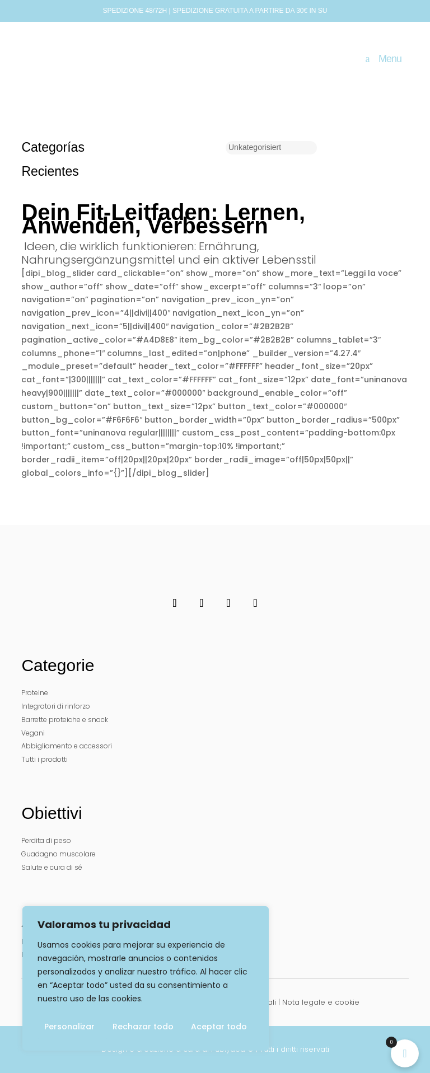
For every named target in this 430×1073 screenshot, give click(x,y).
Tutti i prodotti (44, 759)
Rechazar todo (143, 1026)
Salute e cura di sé (51, 867)
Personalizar (69, 1026)
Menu (389, 58)
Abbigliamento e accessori (66, 746)
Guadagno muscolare (58, 854)
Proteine (34, 692)
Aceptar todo (219, 1026)
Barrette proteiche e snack (64, 719)
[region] (145, 978)
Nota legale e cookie (320, 1002)
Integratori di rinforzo (55, 706)
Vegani (33, 733)
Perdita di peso (46, 840)
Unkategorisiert (254, 147)
